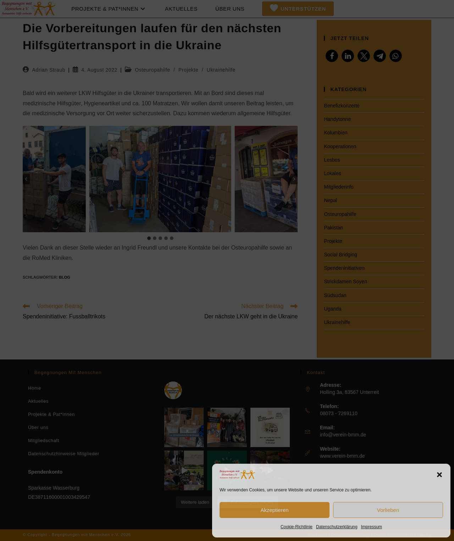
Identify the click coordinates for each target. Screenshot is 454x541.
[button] (439, 474)
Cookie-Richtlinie (296, 526)
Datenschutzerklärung (337, 526)
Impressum (371, 526)
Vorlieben (388, 510)
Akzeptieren (274, 510)
